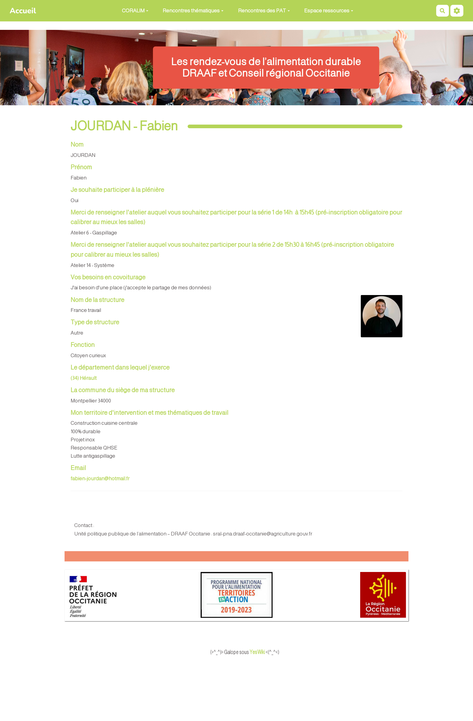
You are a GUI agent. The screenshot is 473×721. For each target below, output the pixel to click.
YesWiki (267, 652)
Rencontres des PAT (264, 11)
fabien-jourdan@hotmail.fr (100, 478)
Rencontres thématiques (193, 11)
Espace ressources (328, 11)
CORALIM (135, 11)
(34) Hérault (84, 378)
